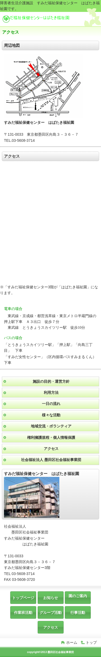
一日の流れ (51, 404)
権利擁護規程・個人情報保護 (51, 437)
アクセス (51, 448)
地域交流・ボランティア (51, 426)
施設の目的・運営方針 (51, 381)
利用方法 (51, 392)
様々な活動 (51, 415)
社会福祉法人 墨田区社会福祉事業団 (51, 460)
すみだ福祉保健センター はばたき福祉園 (41, 19)
